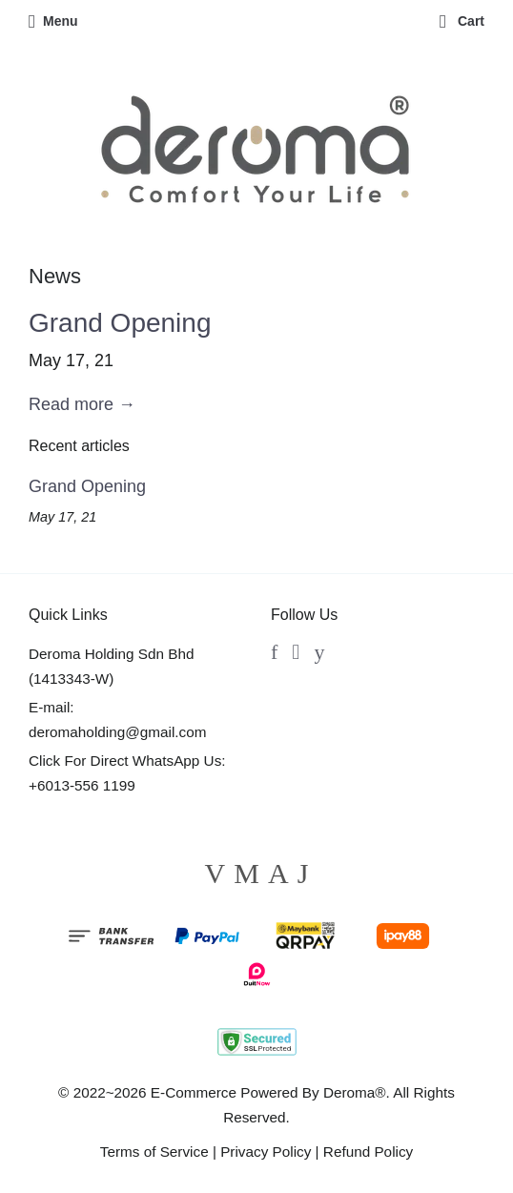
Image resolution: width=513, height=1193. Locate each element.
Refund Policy (368, 1151)
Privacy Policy (265, 1151)
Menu (53, 20)
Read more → (82, 404)
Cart (462, 20)
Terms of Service (154, 1151)
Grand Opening (120, 323)
